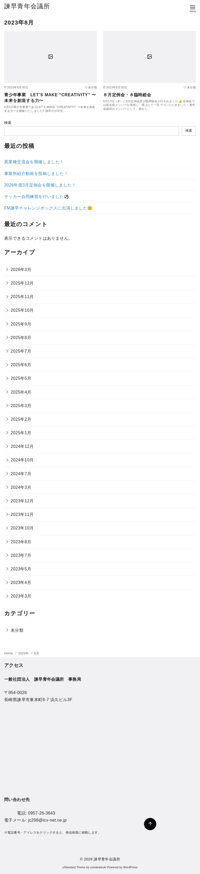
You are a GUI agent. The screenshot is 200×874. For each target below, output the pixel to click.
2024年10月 (22, 460)
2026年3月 (21, 269)
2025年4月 (21, 392)
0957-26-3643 (41, 813)
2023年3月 (21, 596)
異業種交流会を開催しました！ (34, 162)
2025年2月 (21, 419)
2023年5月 (21, 569)
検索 (8, 122)
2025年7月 (21, 351)
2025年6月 (21, 365)
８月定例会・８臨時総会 (127, 95)
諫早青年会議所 (27, 6)
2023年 (24, 653)
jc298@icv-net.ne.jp (47, 820)
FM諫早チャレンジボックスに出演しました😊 (48, 208)
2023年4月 (21, 582)
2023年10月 (22, 528)
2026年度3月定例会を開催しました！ (40, 185)
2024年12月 (22, 446)
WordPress (130, 867)
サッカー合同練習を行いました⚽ (36, 196)
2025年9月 (21, 324)
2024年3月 (21, 487)
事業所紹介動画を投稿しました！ (36, 173)
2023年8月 (21, 542)
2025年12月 (22, 283)
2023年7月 (21, 555)
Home (9, 653)
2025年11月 (22, 296)
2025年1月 (21, 433)
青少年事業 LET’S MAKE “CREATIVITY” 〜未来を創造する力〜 (50, 98)
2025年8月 (21, 337)
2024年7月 (21, 474)
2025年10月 (22, 310)
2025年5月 (21, 378)
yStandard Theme (74, 867)
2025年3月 (21, 405)
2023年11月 (22, 514)
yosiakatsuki (98, 867)
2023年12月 (22, 501)
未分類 (17, 630)
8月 (36, 653)
